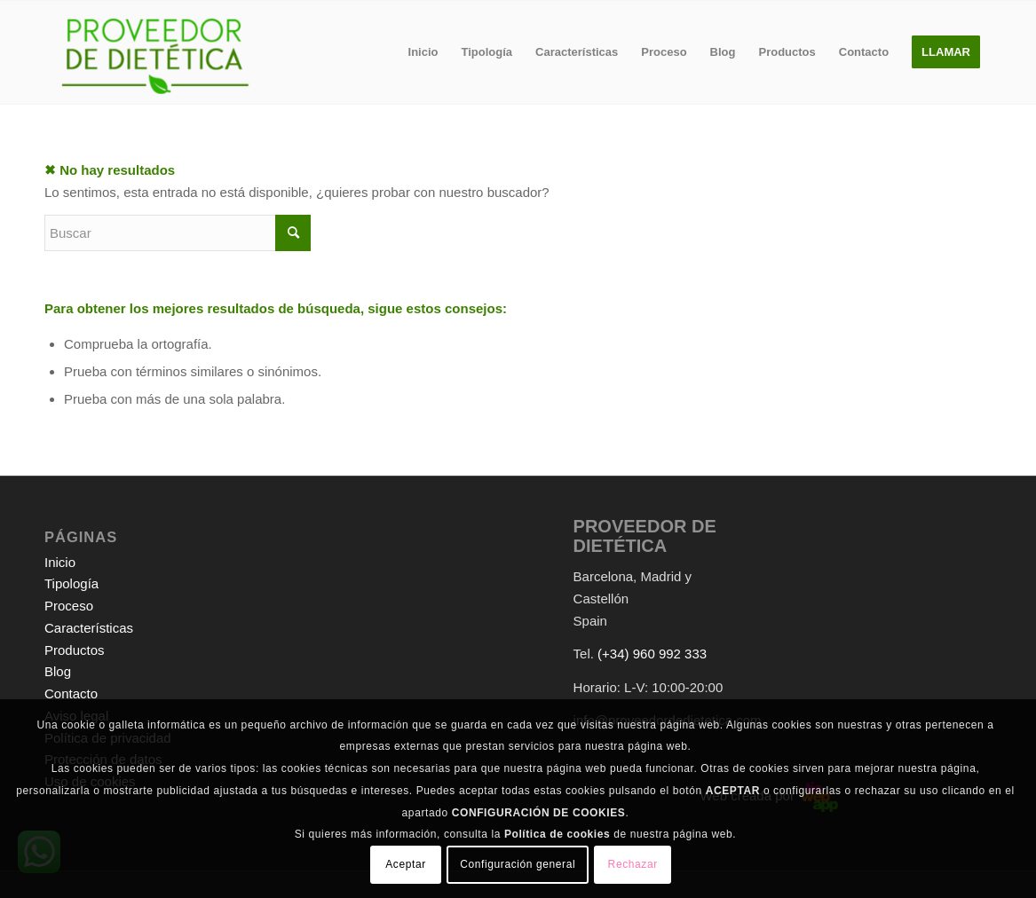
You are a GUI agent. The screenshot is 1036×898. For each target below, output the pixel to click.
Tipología (71, 583)
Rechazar (633, 864)
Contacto (71, 693)
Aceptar (405, 864)
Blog (57, 671)
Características (88, 627)
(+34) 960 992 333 (652, 653)
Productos (74, 650)
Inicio (59, 562)
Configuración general (517, 864)
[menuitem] (423, 52)
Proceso (68, 605)
